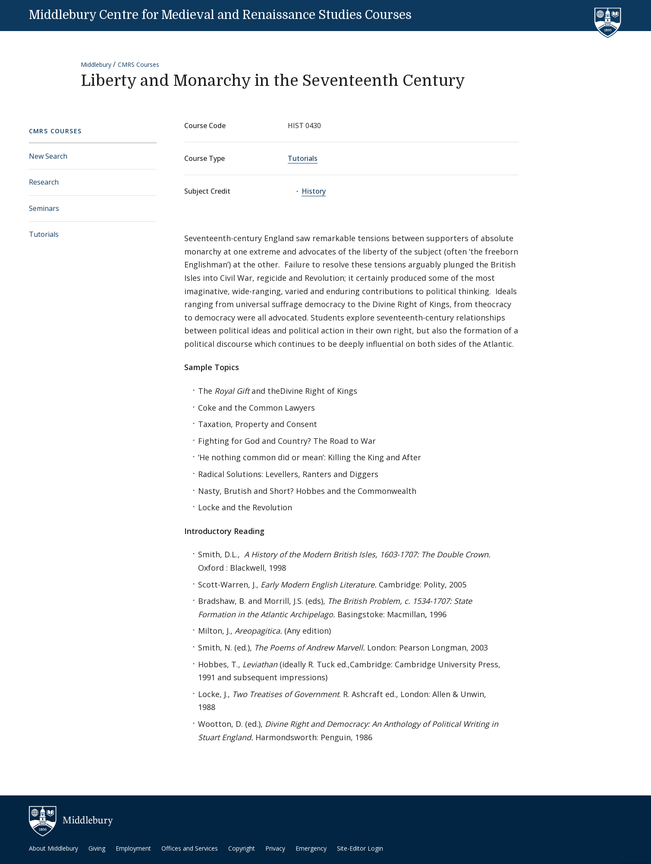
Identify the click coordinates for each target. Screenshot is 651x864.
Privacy (275, 848)
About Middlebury (53, 848)
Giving (96, 848)
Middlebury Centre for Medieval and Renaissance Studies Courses (220, 15)
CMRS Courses (138, 64)
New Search (48, 156)
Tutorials (44, 234)
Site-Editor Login (360, 848)
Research (44, 182)
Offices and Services (189, 848)
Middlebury (96, 64)
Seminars (44, 208)
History (314, 191)
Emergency (311, 848)
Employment (133, 848)
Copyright (241, 848)
